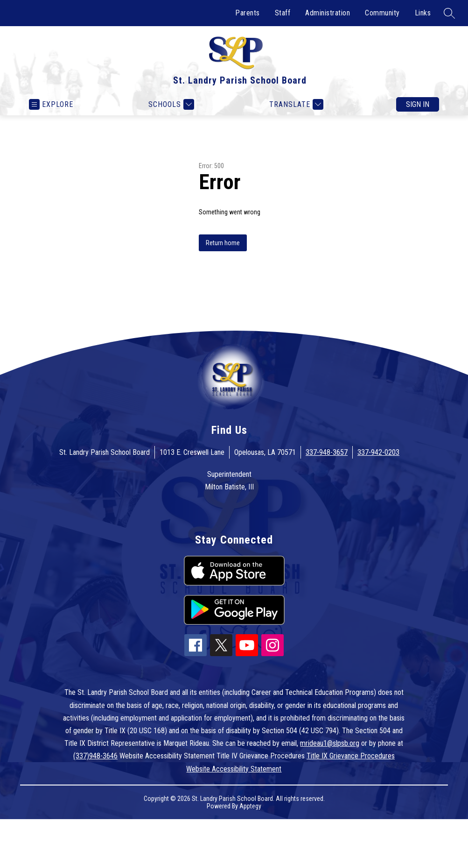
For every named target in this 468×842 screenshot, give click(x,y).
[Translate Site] (295, 104)
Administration (327, 12)
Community (382, 12)
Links (423, 12)
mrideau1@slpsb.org (329, 743)
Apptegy (250, 806)
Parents (247, 12)
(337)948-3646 (95, 755)
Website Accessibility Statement (233, 768)
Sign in (417, 104)
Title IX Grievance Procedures (351, 755)
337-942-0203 (378, 452)
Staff (283, 12)
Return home (223, 243)
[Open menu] (51, 104)
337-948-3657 (327, 452)
